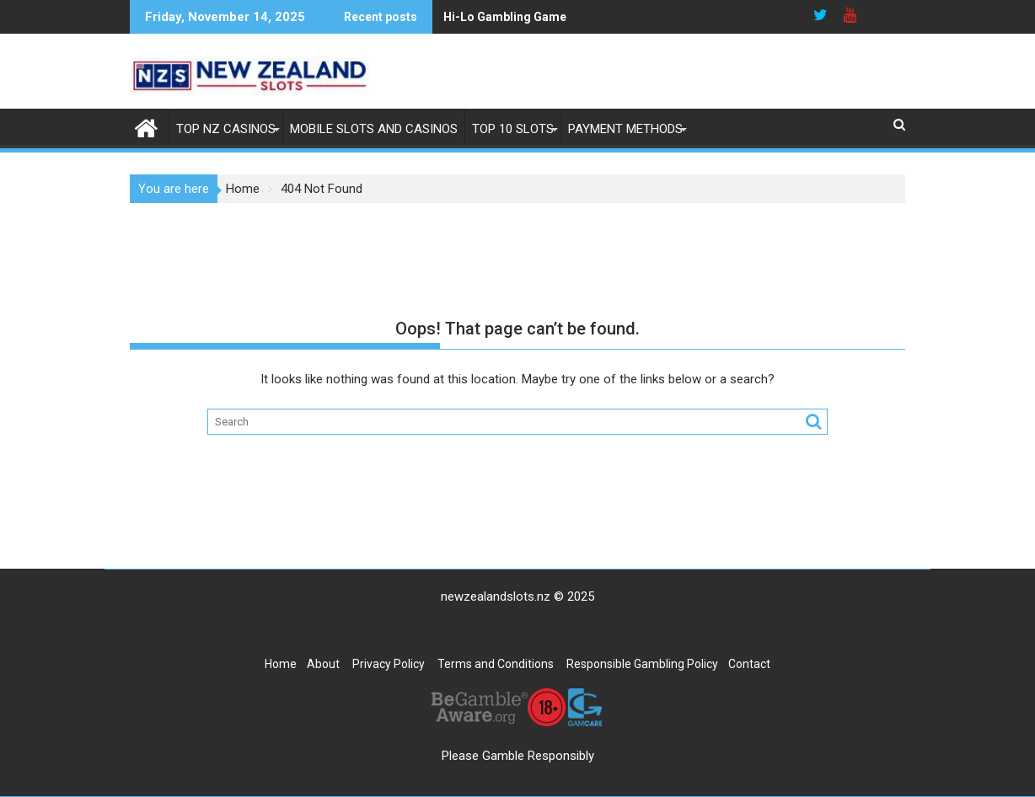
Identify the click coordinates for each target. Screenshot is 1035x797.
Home (281, 664)
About (323, 664)
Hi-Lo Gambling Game (504, 17)
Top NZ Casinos (226, 128)
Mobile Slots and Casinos (374, 128)
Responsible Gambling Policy (642, 664)
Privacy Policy (388, 664)
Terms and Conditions (495, 664)
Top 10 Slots (513, 128)
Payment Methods (625, 128)
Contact (749, 664)
